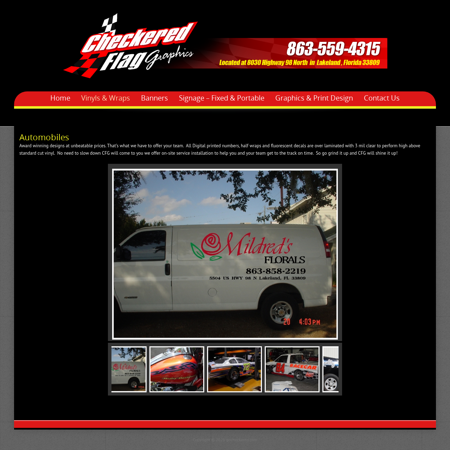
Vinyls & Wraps (105, 98)
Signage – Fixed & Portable (221, 98)
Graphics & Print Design (314, 98)
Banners (154, 98)
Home (60, 98)
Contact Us (382, 98)
